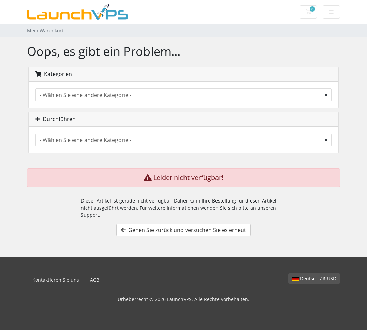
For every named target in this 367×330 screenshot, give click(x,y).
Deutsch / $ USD (314, 278)
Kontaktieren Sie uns (55, 280)
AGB (94, 280)
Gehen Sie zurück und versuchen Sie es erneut (183, 230)
